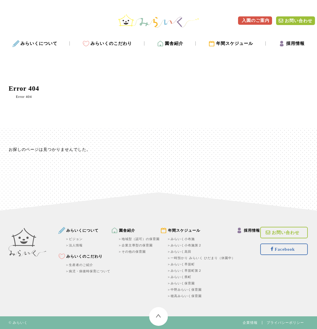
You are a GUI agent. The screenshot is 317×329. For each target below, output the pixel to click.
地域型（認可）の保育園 (141, 239)
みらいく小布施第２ (186, 245)
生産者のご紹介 (81, 265)
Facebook (283, 249)
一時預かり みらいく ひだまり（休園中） (203, 258)
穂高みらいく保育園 (186, 296)
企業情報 (250, 323)
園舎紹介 (127, 230)
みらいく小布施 (183, 239)
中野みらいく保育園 (186, 289)
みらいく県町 (181, 277)
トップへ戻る (158, 316)
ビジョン (76, 239)
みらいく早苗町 (183, 264)
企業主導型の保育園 (137, 245)
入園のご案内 (255, 20)
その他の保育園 (134, 251)
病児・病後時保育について (89, 271)
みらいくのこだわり (84, 256)
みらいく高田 (181, 251)
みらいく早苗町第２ (186, 270)
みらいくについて (82, 230)
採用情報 (252, 230)
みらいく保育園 (183, 283)
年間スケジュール (184, 230)
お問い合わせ (295, 20)
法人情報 (76, 245)
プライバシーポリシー (285, 323)
